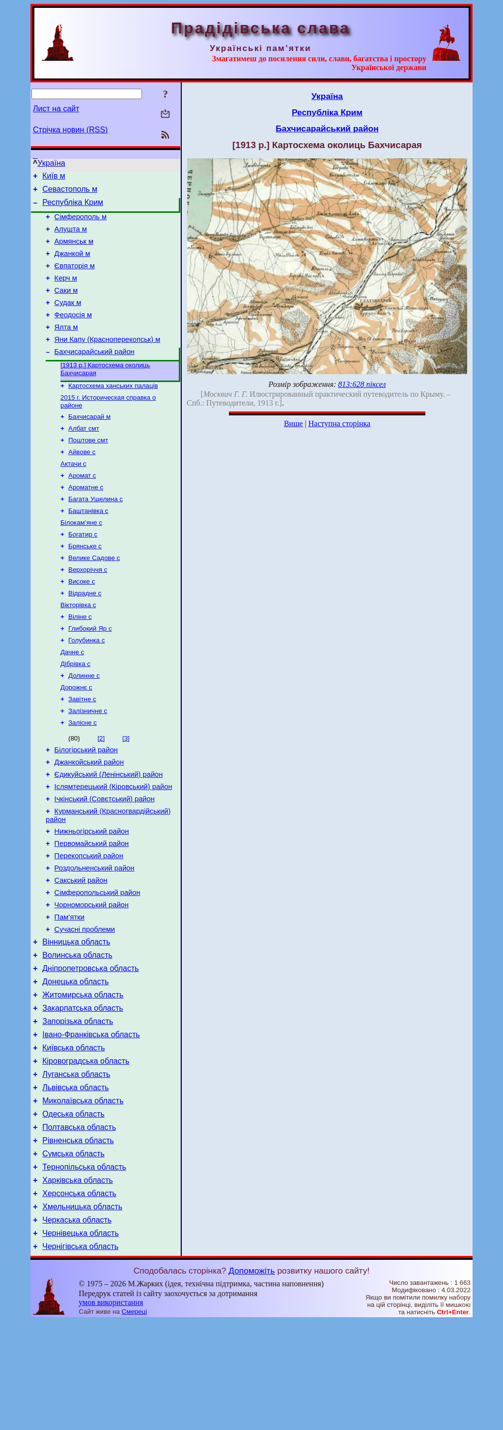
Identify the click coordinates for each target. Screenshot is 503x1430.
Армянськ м (74, 250)
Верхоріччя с (87, 608)
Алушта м (71, 236)
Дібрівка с (75, 710)
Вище (293, 423)
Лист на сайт (56, 108)
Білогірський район (86, 803)
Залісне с (82, 774)
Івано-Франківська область (91, 1120)
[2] (101, 789)
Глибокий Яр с (90, 672)
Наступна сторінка (339, 423)
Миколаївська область (82, 1193)
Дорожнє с (76, 736)
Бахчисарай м (89, 442)
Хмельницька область (82, 1311)
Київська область (73, 1134)
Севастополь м (69, 192)
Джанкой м (72, 264)
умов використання (111, 1411)
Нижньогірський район (92, 893)
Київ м (53, 177)
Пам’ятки (69, 989)
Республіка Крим (72, 207)
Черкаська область (77, 1326)
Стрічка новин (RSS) (70, 130)
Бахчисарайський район (95, 374)
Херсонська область (79, 1296)
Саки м (66, 305)
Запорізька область (77, 1105)
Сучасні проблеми (85, 1003)
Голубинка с (86, 685)
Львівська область (75, 1179)
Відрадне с (84, 634)
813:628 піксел (362, 384)
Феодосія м (73, 332)
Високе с (81, 621)
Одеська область (73, 1208)
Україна (51, 163)
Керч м (66, 291)
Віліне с (80, 659)
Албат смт (83, 455)
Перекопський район (89, 920)
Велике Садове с (94, 595)
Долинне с (84, 723)
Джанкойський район (89, 816)
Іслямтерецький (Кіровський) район (113, 844)
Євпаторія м (75, 277)
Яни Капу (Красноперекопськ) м (108, 360)
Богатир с (82, 570)
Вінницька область (76, 1017)
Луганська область (76, 1164)
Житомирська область (82, 1076)
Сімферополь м (81, 223)
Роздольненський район (95, 934)
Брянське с (85, 583)
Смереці (134, 1420)
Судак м (68, 319)
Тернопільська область (84, 1267)
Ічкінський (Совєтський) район (105, 858)
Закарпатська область (82, 1090)
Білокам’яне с (81, 557)
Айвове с (81, 481)
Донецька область (75, 1061)
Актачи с (73, 493)
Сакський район (81, 948)
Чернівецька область (80, 1340)
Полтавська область (79, 1223)
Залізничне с (87, 761)
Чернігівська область (80, 1355)
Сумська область (73, 1252)
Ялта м (66, 346)
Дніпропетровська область (90, 1046)
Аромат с (82, 506)
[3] (126, 789)
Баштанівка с (88, 544)
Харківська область (77, 1281)
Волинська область (77, 1031)
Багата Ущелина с (95, 532)
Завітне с (82, 748)
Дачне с (72, 697)
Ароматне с (85, 519)
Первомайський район (92, 907)
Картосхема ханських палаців (113, 409)
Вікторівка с (78, 646)
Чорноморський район (92, 975)
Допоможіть (251, 1379)
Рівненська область (78, 1237)
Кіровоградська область (85, 1149)
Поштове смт (88, 468)
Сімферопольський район (97, 962)
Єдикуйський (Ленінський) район (109, 830)
